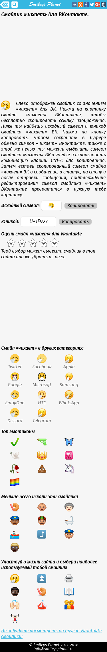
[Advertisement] (53, 61)
